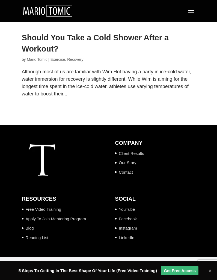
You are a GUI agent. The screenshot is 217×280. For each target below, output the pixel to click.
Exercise (57, 59)
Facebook (128, 218)
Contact (126, 172)
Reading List (37, 237)
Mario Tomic (37, 59)
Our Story (127, 162)
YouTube (127, 209)
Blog (30, 228)
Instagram (128, 228)
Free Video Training (43, 209)
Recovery (75, 59)
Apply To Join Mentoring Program (56, 218)
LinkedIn (126, 237)
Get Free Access (180, 270)
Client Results (131, 153)
